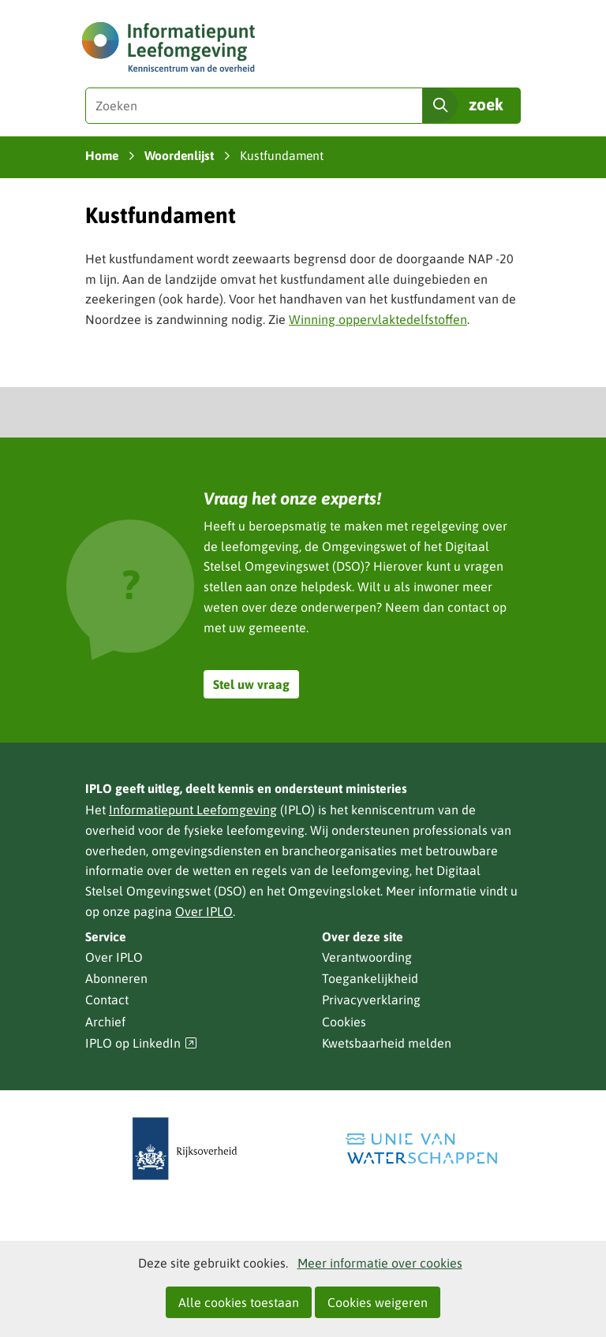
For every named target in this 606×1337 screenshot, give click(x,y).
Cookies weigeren (377, 1302)
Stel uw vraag (251, 684)
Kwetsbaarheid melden (386, 1043)
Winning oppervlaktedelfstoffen (378, 319)
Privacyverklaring (371, 1000)
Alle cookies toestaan (238, 1302)
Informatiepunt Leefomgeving (193, 810)
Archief (105, 1022)
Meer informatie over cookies (379, 1263)
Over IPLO (204, 911)
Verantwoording (367, 957)
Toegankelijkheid (370, 978)
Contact (107, 1000)
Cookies (344, 1022)
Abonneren (116, 978)
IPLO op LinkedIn (141, 1043)
